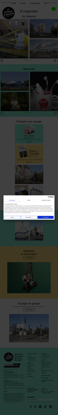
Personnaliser (29, 217)
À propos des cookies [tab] (46, 200)
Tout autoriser (45, 217)
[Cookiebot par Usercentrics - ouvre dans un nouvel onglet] (49, 197)
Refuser (12, 217)
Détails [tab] (29, 200)
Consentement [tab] (12, 200)
